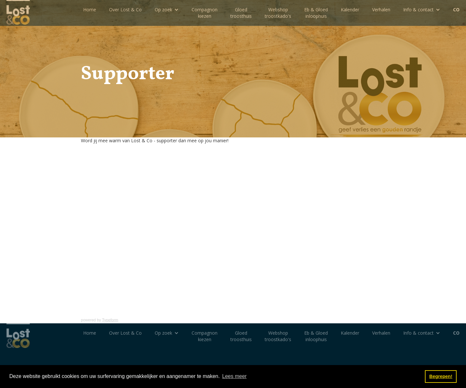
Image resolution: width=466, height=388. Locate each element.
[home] (18, 12)
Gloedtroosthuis (241, 12)
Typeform (110, 320)
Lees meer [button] (234, 376)
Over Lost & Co (125, 9)
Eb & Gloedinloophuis (316, 12)
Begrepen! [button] (440, 376)
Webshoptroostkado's (278, 12)
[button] (166, 9)
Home (89, 9)
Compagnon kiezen (204, 12)
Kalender (350, 9)
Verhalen (381, 9)
